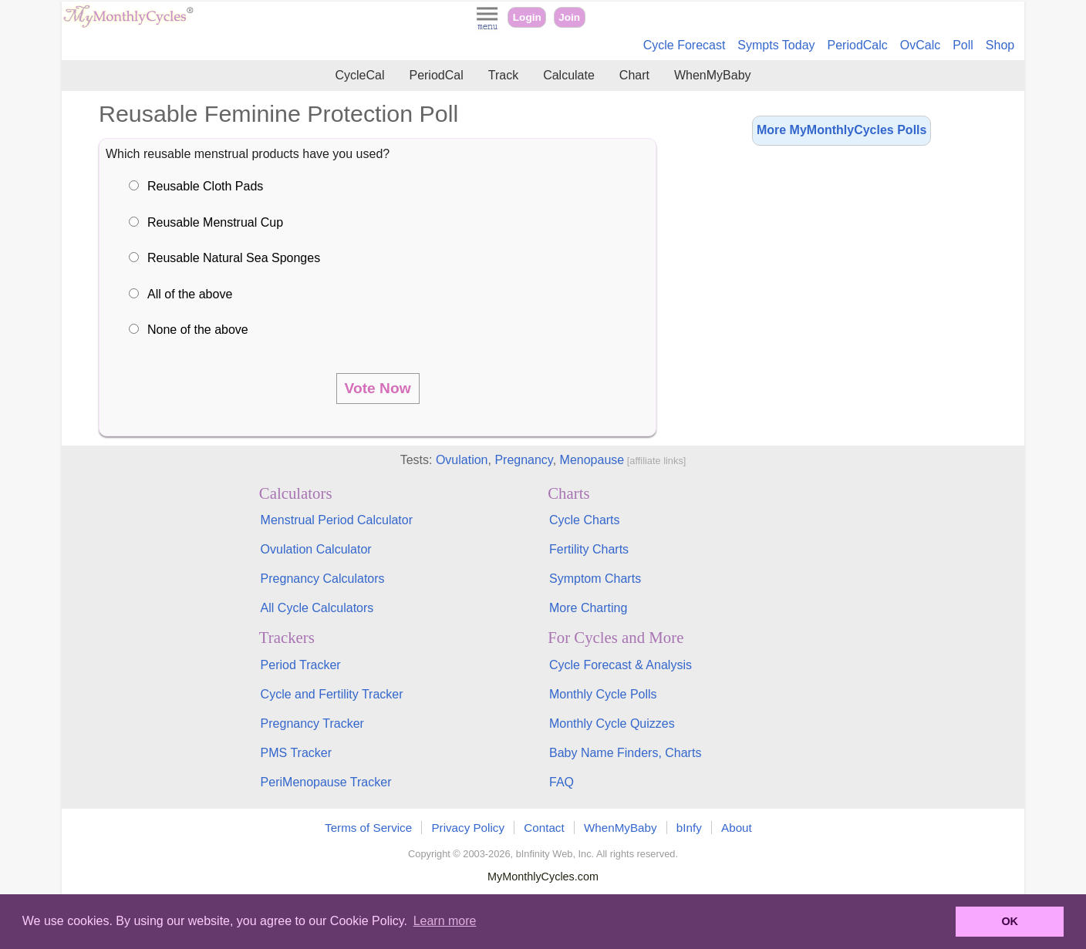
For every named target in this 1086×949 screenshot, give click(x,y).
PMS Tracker (296, 752)
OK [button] (1009, 921)
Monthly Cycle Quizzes (612, 723)
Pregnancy (523, 459)
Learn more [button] (445, 920)
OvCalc (920, 45)
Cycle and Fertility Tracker (332, 694)
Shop (1000, 45)
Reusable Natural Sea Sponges (233, 257)
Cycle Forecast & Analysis (620, 664)
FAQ (561, 782)
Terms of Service (368, 827)
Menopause (592, 459)
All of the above (189, 294)
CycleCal (359, 75)
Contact (544, 827)
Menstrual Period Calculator (337, 520)
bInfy (689, 827)
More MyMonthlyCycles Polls (842, 129)
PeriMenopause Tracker (326, 782)
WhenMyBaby (712, 75)
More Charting (588, 607)
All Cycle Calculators (317, 607)
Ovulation (462, 459)
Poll (963, 45)
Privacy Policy (467, 827)
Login (527, 17)
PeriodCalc (858, 45)
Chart (634, 75)
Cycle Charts (584, 520)
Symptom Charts (595, 578)
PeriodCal (436, 75)
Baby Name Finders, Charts (625, 752)
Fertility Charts (589, 549)
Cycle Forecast (684, 45)
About (736, 827)
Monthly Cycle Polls (603, 694)
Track (503, 75)
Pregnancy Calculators (323, 578)
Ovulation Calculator (316, 549)
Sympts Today (775, 45)
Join (569, 17)
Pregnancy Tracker (312, 723)
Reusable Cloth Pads (205, 186)
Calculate (569, 75)
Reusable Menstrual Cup (215, 222)
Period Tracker (301, 664)
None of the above (197, 329)
